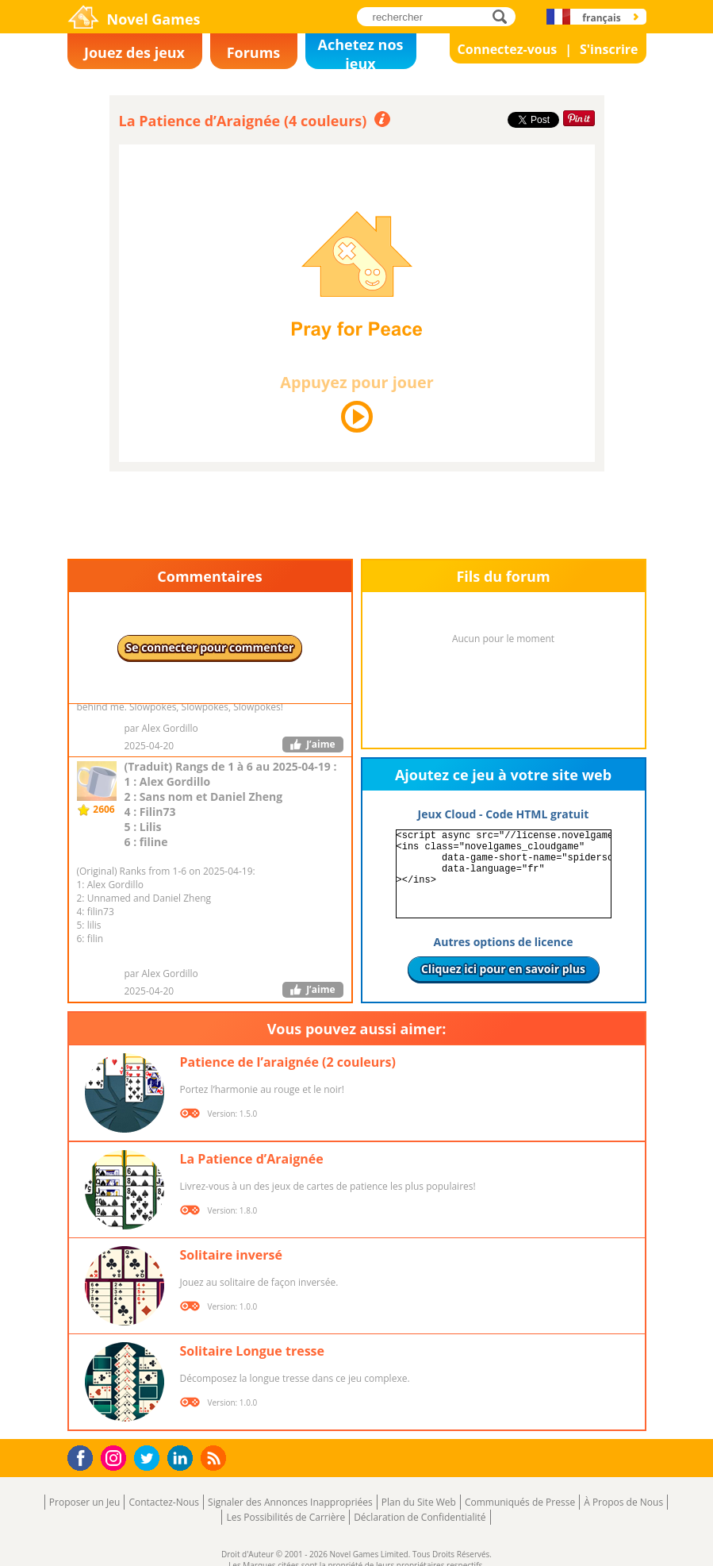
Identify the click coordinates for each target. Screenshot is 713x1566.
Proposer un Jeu (85, 1502)
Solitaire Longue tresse (252, 1351)
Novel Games (154, 19)
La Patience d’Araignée (252, 1159)
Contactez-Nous (163, 1502)
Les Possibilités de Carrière (285, 1517)
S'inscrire (609, 49)
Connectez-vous (508, 49)
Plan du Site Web (418, 1502)
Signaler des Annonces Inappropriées (290, 1502)
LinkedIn (183, 1458)
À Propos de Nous (623, 1502)
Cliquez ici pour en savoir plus (503, 968)
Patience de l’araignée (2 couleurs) (288, 1062)
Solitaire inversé (231, 1255)
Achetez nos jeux (361, 52)
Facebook (84, 1456)
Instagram (115, 1457)
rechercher (504, 16)
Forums (254, 52)
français (601, 18)
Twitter (149, 1459)
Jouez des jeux (134, 52)
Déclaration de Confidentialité (419, 1517)
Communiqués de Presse (520, 1502)
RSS (215, 1457)
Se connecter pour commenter (210, 647)
